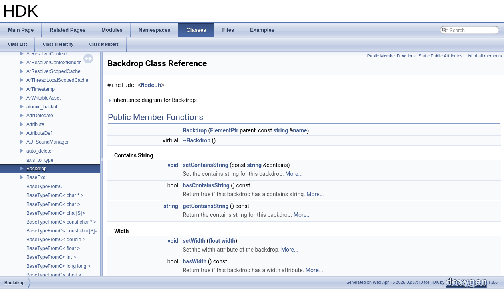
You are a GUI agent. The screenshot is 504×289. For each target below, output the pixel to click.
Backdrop (36, 168)
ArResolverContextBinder (53, 62)
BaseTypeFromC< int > (51, 257)
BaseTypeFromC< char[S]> (55, 213)
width (228, 241)
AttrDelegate (39, 115)
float (214, 241)
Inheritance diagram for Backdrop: (152, 100)
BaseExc (35, 177)
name (300, 130)
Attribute (35, 124)
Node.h (151, 85)
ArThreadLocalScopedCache (57, 80)
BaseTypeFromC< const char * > (61, 222)
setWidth (194, 241)
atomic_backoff (42, 107)
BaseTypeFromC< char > (53, 204)
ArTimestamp (40, 89)
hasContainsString (206, 185)
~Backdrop (196, 140)
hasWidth (194, 261)
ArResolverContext (46, 54)
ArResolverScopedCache (53, 71)
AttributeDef (39, 133)
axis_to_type (39, 160)
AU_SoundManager (47, 142)
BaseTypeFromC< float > (53, 248)
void (172, 165)
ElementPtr (224, 130)
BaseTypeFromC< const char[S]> (61, 231)
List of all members (484, 56)
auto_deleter (39, 151)
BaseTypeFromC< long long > (58, 266)
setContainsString (205, 165)
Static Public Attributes (440, 56)
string (281, 130)
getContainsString (205, 206)
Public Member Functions (391, 56)
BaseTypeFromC (44, 186)
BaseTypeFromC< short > (53, 275)
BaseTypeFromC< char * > (54, 195)
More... (293, 174)
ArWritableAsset (43, 98)
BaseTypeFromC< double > (55, 239)
